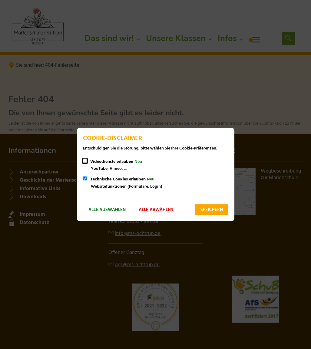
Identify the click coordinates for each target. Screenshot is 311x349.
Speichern (211, 209)
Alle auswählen (107, 209)
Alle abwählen (156, 209)
